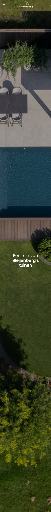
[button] (4, 4)
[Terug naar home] (25, 4)
